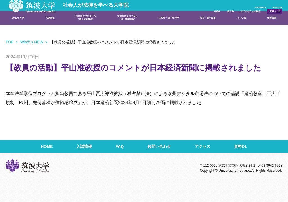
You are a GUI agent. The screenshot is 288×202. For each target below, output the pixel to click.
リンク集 (244, 27)
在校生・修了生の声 (173, 27)
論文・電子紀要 (213, 27)
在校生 (167, 13)
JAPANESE (242, 4)
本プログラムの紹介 (226, 13)
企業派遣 (268, 27)
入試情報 (51, 27)
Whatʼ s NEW (31, 42)
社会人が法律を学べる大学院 (71, 9)
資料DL (266, 12)
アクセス (202, 146)
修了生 (190, 13)
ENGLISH (273, 4)
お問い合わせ (159, 146)
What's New (23, 27)
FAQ (120, 146)
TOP (10, 42)
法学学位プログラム (85, 26)
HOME (47, 146)
